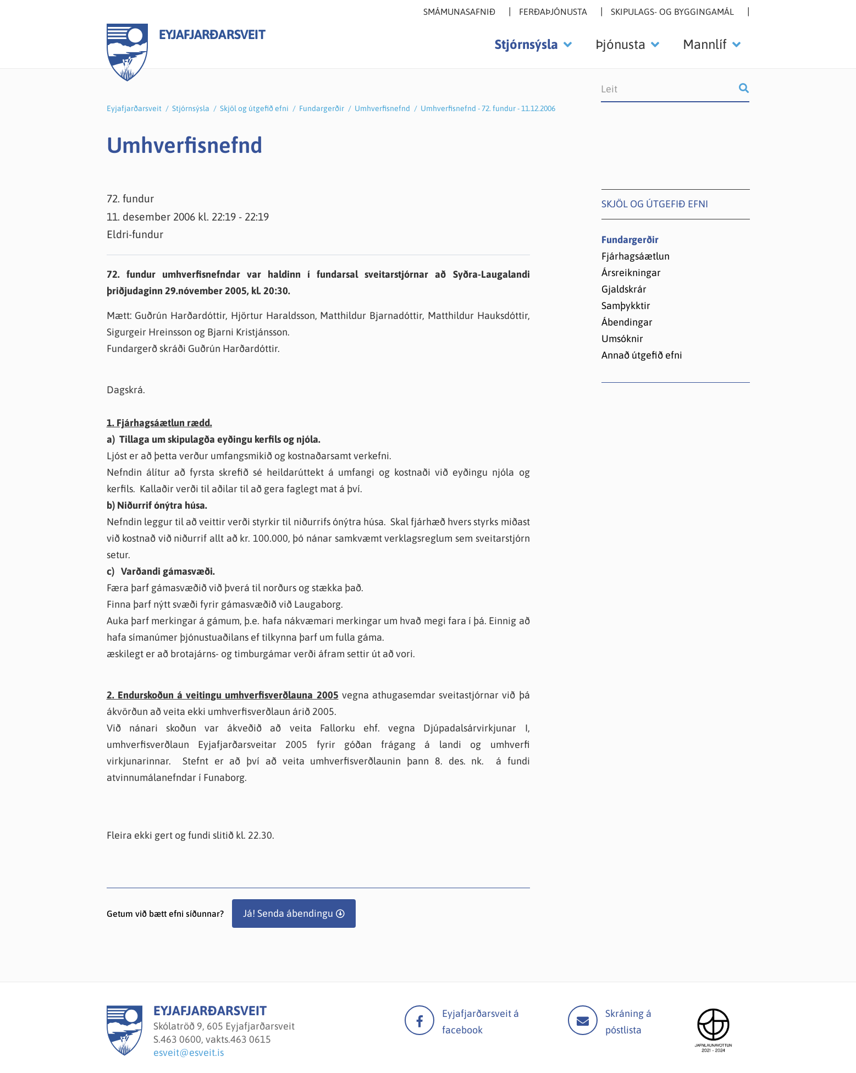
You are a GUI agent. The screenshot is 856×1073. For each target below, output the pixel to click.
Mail (583, 1020)
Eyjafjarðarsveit (134, 108)
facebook (419, 1020)
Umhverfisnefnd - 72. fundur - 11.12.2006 (488, 108)
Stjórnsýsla (190, 108)
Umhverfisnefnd (382, 108)
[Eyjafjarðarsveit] (124, 1052)
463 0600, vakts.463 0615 (216, 1039)
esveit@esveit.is (188, 1052)
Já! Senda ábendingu (288, 913)
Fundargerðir (321, 108)
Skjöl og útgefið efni (254, 108)
